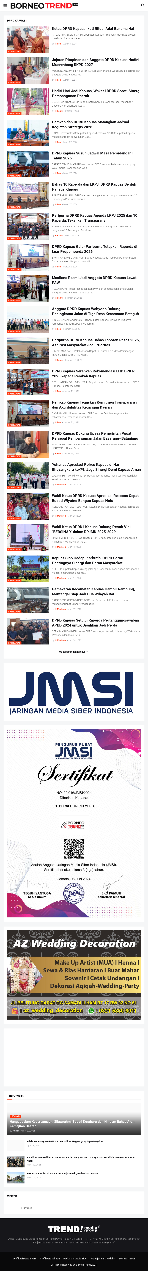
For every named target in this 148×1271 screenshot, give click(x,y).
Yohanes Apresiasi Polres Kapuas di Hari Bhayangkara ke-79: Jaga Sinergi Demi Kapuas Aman (96, 467)
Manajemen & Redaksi (103, 1258)
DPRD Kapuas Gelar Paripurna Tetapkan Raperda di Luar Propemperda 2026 (94, 249)
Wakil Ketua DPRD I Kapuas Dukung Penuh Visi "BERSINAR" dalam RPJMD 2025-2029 (91, 529)
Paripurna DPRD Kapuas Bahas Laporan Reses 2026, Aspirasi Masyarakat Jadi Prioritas (96, 342)
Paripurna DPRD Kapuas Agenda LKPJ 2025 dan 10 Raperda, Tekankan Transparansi (94, 218)
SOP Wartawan (127, 1258)
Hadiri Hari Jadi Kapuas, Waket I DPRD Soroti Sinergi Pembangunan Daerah (96, 93)
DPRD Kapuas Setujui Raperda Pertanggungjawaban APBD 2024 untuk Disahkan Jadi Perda (95, 622)
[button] (5, 5)
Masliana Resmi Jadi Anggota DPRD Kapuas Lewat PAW (94, 280)
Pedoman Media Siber (75, 1258)
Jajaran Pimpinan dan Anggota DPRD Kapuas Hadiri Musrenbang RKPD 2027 (95, 62)
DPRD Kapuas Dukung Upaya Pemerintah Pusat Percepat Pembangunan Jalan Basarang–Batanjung (95, 436)
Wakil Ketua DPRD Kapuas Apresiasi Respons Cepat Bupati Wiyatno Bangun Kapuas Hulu (95, 498)
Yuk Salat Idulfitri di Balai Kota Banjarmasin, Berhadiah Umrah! (62, 1173)
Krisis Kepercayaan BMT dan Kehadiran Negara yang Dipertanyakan (65, 1141)
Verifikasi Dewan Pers (24, 1258)
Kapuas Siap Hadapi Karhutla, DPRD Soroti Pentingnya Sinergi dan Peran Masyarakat (87, 560)
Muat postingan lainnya (72, 651)
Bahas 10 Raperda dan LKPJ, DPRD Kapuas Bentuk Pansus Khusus (94, 186)
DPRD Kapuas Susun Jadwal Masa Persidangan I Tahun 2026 (92, 155)
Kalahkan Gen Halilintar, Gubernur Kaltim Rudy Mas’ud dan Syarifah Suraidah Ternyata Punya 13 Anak (81, 1159)
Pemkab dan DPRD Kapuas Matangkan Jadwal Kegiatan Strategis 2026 (90, 124)
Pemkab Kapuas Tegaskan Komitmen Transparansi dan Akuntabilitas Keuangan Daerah (94, 404)
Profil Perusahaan (50, 1258)
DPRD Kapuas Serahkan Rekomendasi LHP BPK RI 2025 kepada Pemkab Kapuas (94, 373)
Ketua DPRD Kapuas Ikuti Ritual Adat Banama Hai (93, 29)
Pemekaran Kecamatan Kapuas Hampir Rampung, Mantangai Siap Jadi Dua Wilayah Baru (93, 591)
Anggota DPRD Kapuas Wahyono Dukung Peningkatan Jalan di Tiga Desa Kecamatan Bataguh (95, 311)
